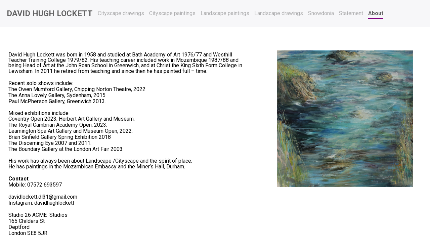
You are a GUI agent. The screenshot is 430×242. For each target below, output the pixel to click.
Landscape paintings (225, 13)
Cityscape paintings (172, 13)
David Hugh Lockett (50, 13)
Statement (351, 13)
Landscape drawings (278, 13)
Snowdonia (321, 13)
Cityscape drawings (121, 13)
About (375, 13)
